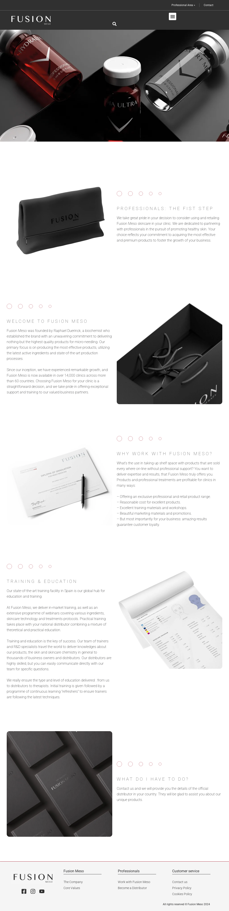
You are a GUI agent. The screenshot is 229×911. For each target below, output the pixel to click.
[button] (172, 16)
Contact (208, 5)
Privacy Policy (181, 887)
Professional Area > (182, 5)
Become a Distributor (132, 887)
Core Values (72, 887)
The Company (73, 881)
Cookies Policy (182, 893)
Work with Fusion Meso (134, 881)
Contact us (179, 881)
